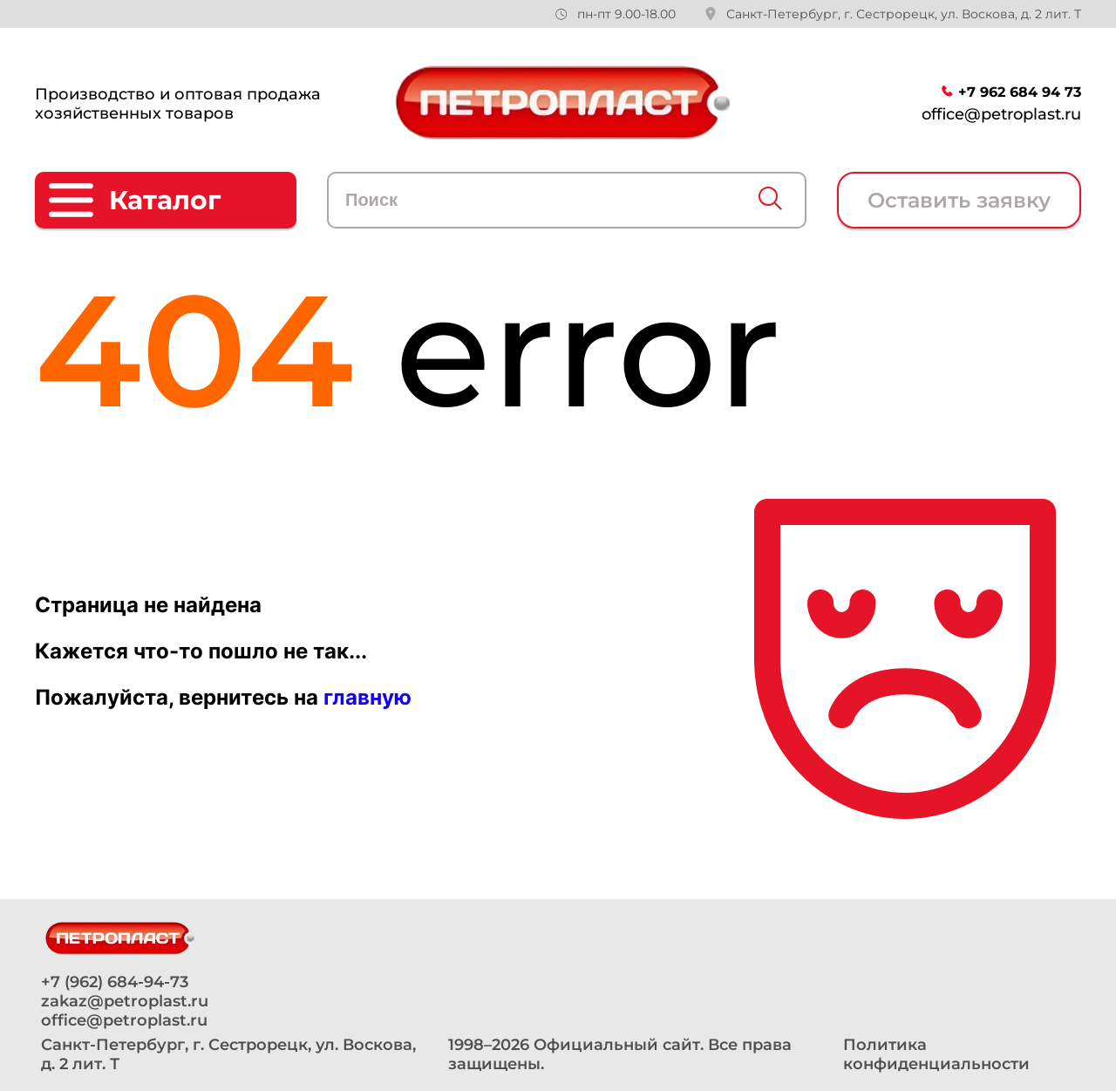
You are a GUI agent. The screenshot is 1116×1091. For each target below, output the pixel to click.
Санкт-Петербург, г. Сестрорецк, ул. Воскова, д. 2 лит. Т (903, 14)
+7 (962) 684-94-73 (114, 982)
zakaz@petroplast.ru (124, 1001)
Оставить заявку (959, 200)
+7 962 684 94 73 (1019, 92)
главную (367, 697)
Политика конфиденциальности (936, 1054)
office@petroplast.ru (1001, 114)
